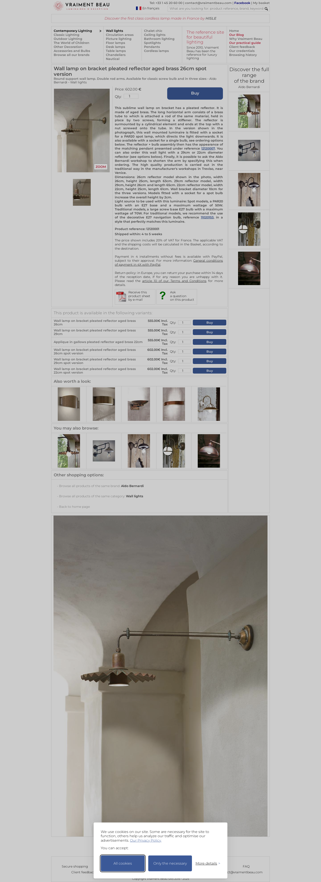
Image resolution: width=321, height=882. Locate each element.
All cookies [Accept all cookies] (122, 863)
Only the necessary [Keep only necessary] (170, 863)
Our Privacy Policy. (145, 840)
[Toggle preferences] (205, 863)
